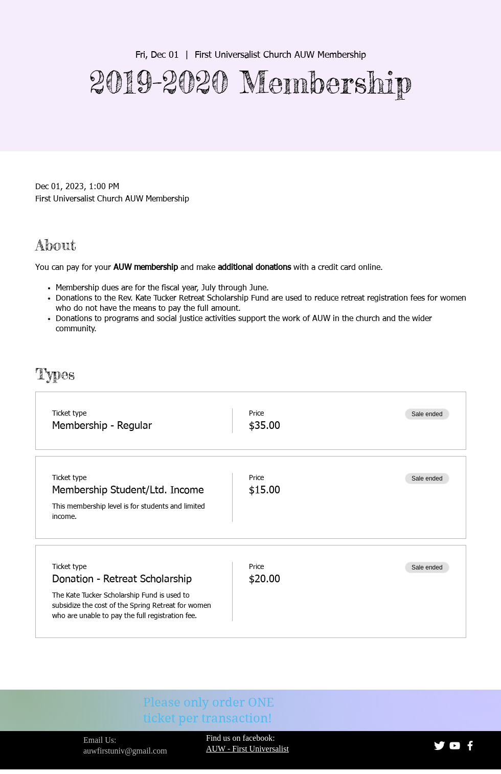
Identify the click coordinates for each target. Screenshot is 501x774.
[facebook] (470, 745)
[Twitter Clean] (439, 745)
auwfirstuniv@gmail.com (125, 750)
